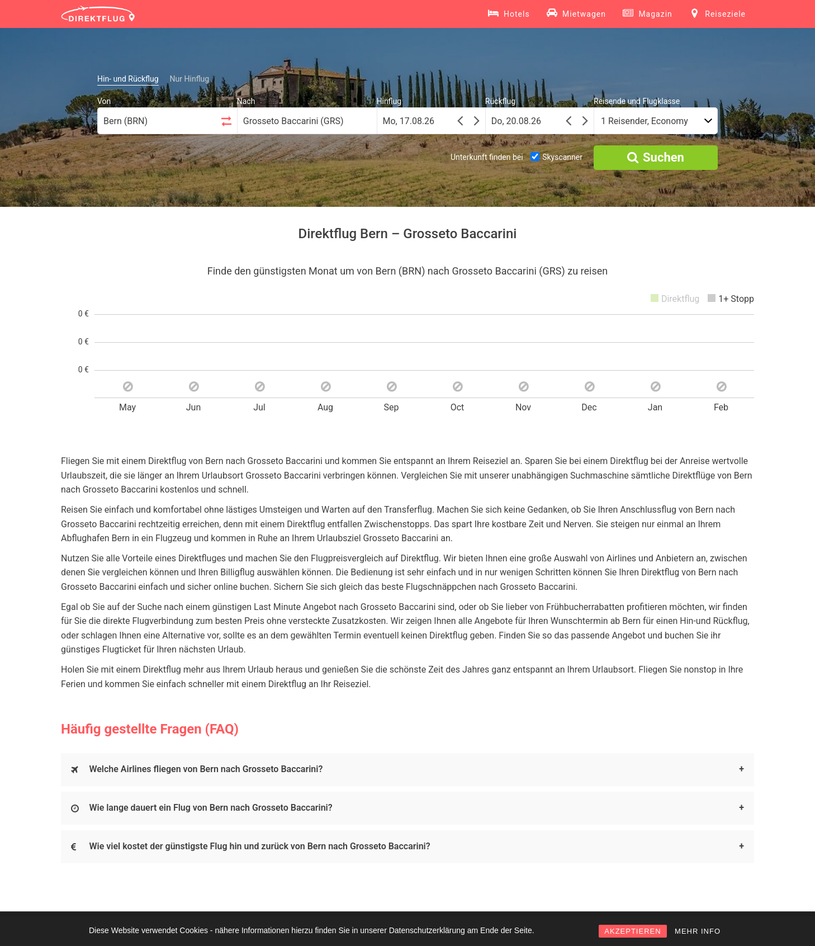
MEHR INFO (698, 931)
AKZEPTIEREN (632, 931)
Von (104, 101)
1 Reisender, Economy (644, 121)
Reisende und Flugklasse (637, 101)
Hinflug (389, 101)
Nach (246, 101)
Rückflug (500, 101)
